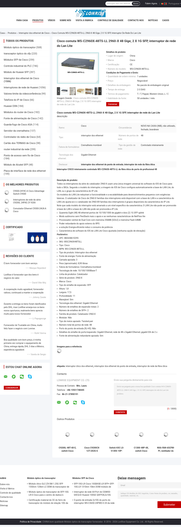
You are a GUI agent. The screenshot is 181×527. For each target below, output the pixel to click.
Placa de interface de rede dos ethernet (25, 170)
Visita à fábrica (84, 20)
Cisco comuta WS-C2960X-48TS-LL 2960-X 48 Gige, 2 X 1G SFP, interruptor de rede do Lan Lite (79, 101)
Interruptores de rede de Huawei (21, 87)
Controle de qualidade (110, 20)
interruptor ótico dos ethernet (79, 366)
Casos (165, 20)
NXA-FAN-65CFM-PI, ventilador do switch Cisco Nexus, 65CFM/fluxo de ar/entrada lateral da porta (166, 449)
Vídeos (51, 20)
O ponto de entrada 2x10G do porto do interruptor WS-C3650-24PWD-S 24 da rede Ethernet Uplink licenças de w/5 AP (94, 502)
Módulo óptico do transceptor (19, 47)
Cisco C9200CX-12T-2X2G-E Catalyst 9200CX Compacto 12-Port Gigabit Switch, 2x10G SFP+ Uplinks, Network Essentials (92, 449)
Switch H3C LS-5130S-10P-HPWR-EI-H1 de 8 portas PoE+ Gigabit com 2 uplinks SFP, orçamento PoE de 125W (116, 449)
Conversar (112, 104)
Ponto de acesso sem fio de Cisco (22, 155)
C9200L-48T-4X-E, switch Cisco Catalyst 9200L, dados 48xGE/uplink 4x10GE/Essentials (67, 449)
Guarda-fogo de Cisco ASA (18, 124)
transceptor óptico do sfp (17, 53)
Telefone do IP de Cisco (16, 99)
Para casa (22, 20)
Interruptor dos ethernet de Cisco (34, 33)
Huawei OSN (10, 106)
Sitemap (4, 505)
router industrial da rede (16, 149)
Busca (135, 4)
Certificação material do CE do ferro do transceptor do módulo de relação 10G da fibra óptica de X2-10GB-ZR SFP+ (48, 502)
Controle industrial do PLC (18, 66)
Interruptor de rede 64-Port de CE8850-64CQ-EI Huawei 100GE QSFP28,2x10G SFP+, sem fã (92, 494)
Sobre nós (65, 20)
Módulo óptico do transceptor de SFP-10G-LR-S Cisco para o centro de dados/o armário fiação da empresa (49, 494)
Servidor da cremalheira (16, 130)
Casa (2, 33)
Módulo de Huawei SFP (16, 72)
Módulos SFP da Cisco (16, 59)
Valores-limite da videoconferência (22, 93)
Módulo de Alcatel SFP (16, 164)
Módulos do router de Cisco (18, 112)
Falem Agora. (151, 3)
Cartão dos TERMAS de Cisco (19, 143)
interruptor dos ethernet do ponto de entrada (115, 366)
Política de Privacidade (30, 522)
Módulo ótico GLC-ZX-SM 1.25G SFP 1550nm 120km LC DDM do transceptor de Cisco (49, 486)
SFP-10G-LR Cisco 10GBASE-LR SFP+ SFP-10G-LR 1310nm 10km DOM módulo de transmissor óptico (94, 486)
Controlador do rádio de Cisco (20, 137)
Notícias (153, 20)
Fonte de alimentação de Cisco (20, 118)
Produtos (37, 20)
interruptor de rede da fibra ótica (152, 366)
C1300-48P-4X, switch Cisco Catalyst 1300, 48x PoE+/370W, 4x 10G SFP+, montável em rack (141, 449)
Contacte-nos (136, 20)
